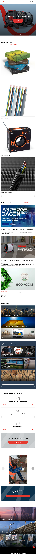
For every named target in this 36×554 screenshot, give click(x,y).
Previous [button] (3, 468)
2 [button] (15, 34)
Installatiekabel (4, 118)
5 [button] (20, 34)
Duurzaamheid (4, 291)
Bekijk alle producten (14, 44)
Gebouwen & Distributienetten (18, 401)
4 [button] (18, 34)
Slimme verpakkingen (6, 155)
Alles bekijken (27, 202)
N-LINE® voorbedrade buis (7, 192)
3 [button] (17, 34)
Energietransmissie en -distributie (18, 414)
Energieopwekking (18, 426)
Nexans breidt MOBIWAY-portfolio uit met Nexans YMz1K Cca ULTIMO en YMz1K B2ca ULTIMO (17, 261)
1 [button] (14, 34)
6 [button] (21, 34)
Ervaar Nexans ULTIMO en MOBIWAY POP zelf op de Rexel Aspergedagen (17, 229)
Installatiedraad (4, 81)
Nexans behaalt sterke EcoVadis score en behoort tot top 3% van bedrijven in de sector (18, 293)
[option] (18, 19)
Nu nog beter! (18, 20)
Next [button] (33, 468)
